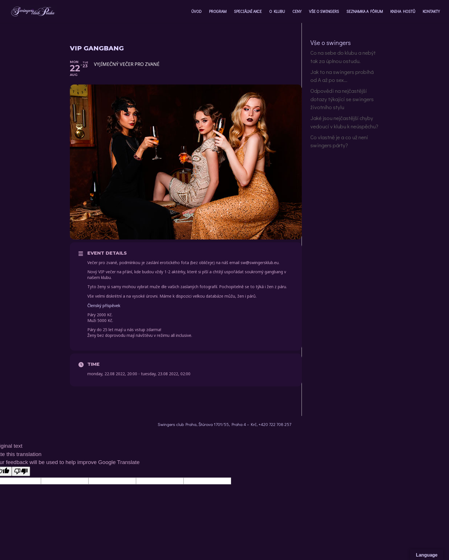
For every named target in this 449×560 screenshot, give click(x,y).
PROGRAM (218, 11)
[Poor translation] (21, 471)
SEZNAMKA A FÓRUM (364, 11)
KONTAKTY (431, 11)
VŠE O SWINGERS (324, 11)
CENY (297, 11)
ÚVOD (196, 11)
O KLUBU (277, 11)
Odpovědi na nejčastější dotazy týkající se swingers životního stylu (342, 99)
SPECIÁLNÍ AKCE (248, 11)
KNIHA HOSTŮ (402, 11)
